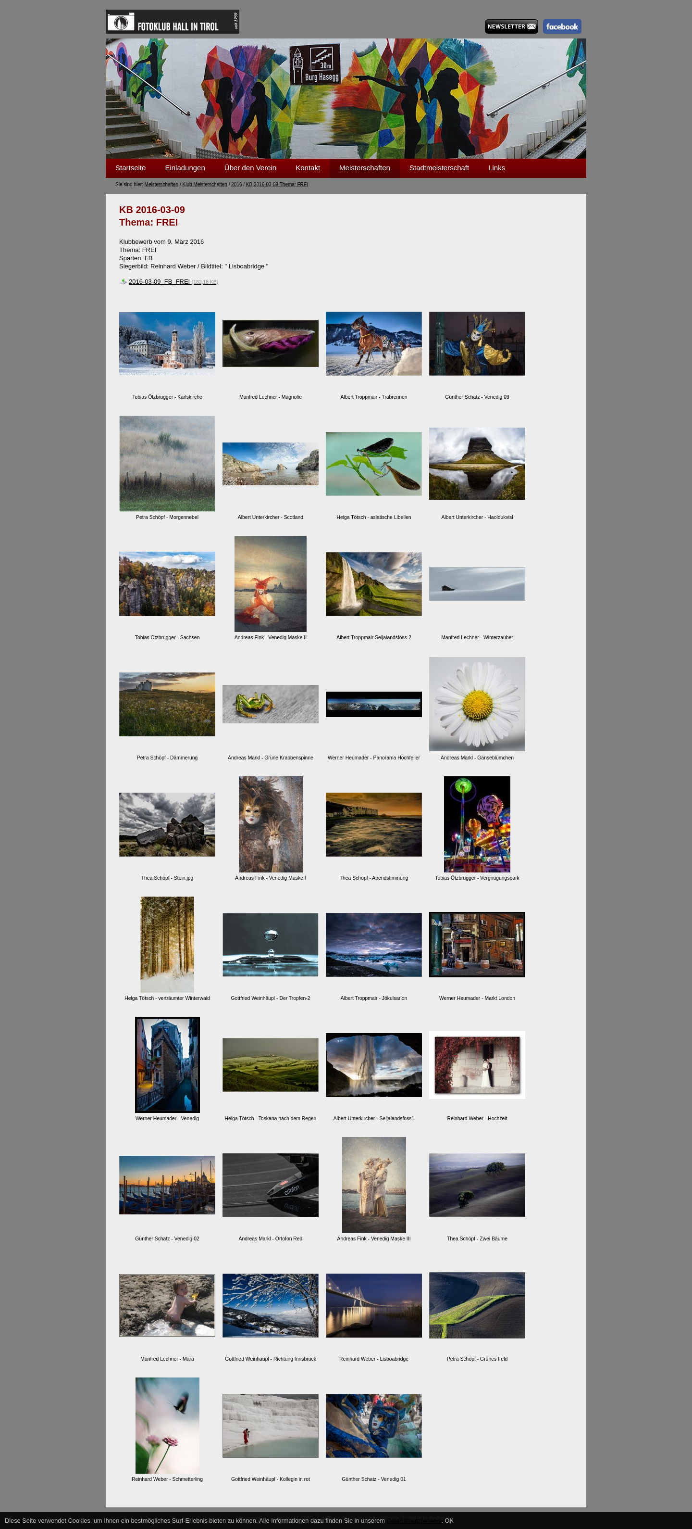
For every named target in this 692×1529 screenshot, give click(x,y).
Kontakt (308, 168)
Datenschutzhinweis (414, 1520)
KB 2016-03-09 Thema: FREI (277, 184)
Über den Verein (250, 168)
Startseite (130, 168)
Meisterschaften (364, 168)
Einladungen (185, 168)
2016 (236, 184)
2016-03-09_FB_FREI (173, 281)
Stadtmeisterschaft (439, 168)
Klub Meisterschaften (205, 184)
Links (496, 168)
